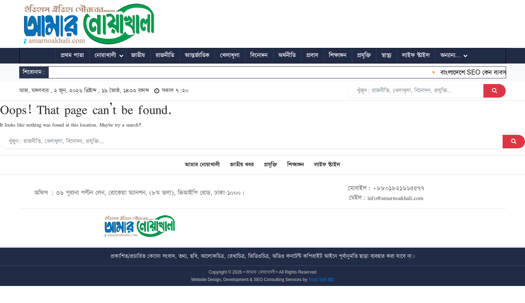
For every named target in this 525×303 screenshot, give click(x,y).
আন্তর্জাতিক (197, 55)
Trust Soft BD (321, 279)
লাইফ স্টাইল (416, 55)
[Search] (416, 91)
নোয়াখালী (105, 55)
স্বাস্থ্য (386, 55)
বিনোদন (259, 55)
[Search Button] (494, 91)
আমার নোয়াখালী (202, 165)
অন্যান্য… (450, 55)
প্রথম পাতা (72, 55)
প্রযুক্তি (364, 55)
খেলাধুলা (230, 55)
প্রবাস (312, 55)
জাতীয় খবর (242, 165)
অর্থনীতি (287, 55)
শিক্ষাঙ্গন (338, 55)
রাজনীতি (165, 55)
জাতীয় (138, 55)
